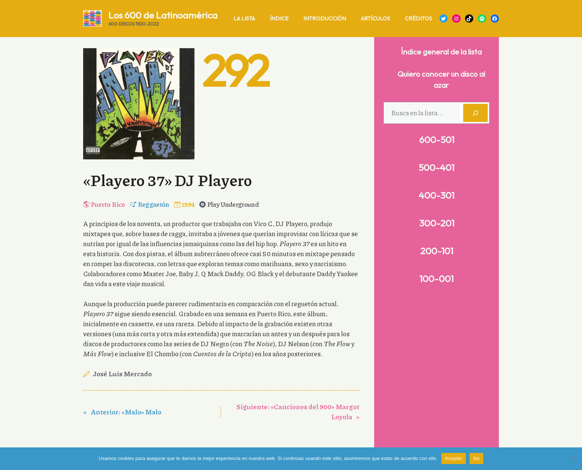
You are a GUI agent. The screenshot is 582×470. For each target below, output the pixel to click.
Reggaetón (153, 204)
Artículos (375, 18)
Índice (279, 18)
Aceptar (453, 458)
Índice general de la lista (441, 51)
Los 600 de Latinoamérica (163, 15)
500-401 (436, 167)
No (476, 458)
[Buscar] (475, 113)
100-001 (436, 279)
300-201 (436, 223)
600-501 (436, 140)
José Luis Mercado (122, 373)
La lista (244, 18)
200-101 (436, 251)
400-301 (436, 195)
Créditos (418, 18)
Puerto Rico (108, 204)
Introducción (324, 18)
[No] (572, 458)
